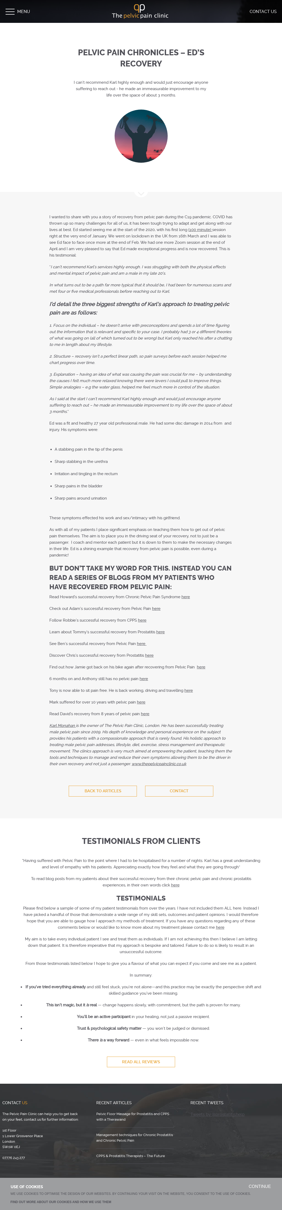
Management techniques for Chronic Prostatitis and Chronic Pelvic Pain (134, 1137)
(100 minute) (200, 229)
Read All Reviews (141, 1062)
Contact (179, 791)
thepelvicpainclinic (159, 763)
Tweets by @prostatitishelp (217, 1114)
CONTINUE (256, 1186)
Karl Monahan (62, 725)
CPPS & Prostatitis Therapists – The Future (130, 1156)
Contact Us (263, 11)
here (185, 596)
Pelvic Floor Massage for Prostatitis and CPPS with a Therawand (132, 1116)
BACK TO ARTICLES (103, 791)
